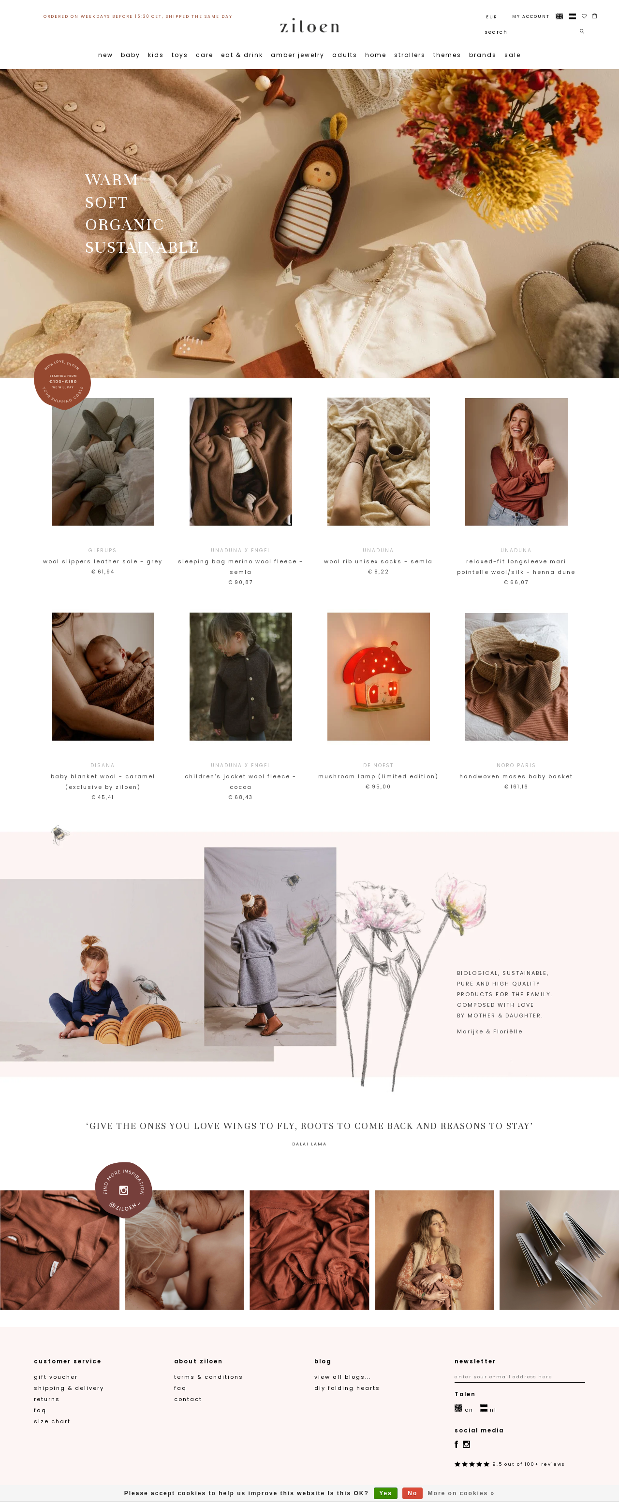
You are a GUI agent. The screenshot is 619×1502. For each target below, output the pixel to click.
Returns (47, 1399)
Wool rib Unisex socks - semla (378, 555)
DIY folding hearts (347, 1388)
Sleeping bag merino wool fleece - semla (241, 560)
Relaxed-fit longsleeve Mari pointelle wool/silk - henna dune (516, 560)
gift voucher (56, 1377)
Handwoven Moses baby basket (516, 770)
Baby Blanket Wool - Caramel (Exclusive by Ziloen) (103, 775)
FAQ (40, 1410)
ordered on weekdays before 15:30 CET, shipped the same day (138, 16)
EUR (491, 17)
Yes (385, 1493)
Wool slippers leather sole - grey (103, 555)
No (412, 1493)
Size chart (52, 1421)
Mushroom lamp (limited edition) (378, 770)
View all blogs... (342, 1377)
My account (531, 16)
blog (322, 1361)
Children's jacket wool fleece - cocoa (241, 775)
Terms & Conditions (208, 1377)
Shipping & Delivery (69, 1388)
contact (188, 1399)
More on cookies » (461, 1493)
